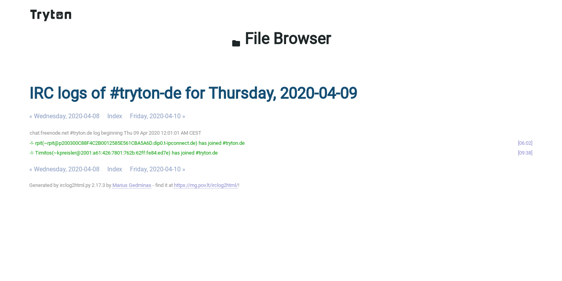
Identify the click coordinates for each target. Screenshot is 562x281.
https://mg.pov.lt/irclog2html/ (206, 185)
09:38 (525, 153)
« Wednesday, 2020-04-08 (64, 116)
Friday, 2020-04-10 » (157, 116)
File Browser (281, 39)
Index (114, 116)
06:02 (525, 143)
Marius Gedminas (131, 185)
